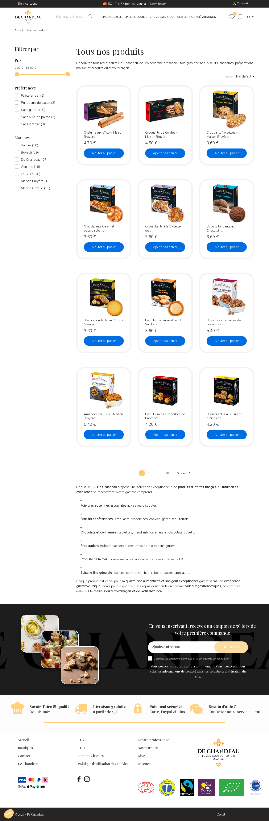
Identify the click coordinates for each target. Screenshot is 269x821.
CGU (81, 748)
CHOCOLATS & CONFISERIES (168, 17)
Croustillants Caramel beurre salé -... (99, 228)
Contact (24, 756)
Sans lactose (33, 124)
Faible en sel (32, 95)
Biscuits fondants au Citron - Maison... (103, 322)
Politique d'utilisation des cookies (103, 764)
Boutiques (25, 748)
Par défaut (245, 76)
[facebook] (79, 779)
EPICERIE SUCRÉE (136, 17)
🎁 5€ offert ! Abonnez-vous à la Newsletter (134, 4)
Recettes (144, 764)
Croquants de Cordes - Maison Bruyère (161, 134)
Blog (141, 756)
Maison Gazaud (35, 188)
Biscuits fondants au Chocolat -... (221, 228)
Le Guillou (30, 174)
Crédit (221, 814)
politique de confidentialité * (214, 658)
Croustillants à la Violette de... (163, 228)
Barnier (29, 145)
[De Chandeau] (28, 17)
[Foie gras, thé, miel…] (73, 16)
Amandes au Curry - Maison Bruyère (103, 416)
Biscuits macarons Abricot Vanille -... (163, 322)
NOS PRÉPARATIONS (202, 17)
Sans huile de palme (38, 117)
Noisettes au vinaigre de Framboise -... (224, 322)
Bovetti (30, 152)
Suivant (184, 473)
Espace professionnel (154, 740)
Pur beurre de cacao (38, 102)
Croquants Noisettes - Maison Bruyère (222, 134)
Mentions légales (91, 756)
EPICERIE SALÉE (112, 17)
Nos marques (148, 748)
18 (167, 473)
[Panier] (245, 17)
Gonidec (30, 166)
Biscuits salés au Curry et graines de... (224, 416)
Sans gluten (33, 110)
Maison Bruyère (36, 181)
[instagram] (86, 779)
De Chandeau (34, 159)
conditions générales (181, 658)
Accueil (23, 740)
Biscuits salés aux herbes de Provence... (165, 416)
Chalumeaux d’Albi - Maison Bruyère (103, 134)
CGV (81, 740)
